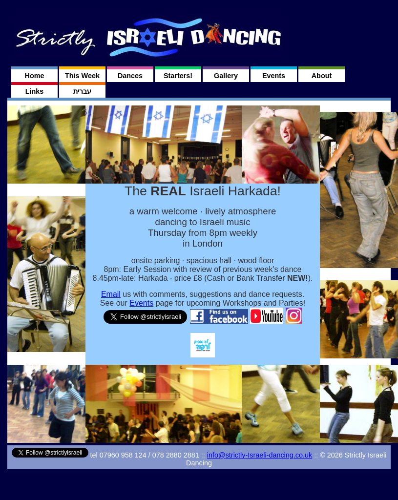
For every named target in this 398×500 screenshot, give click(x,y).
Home (34, 76)
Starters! (178, 76)
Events (273, 76)
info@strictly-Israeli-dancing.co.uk (259, 455)
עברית (82, 91)
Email (111, 294)
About (322, 76)
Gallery (226, 76)
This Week (82, 76)
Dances (130, 76)
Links (34, 91)
